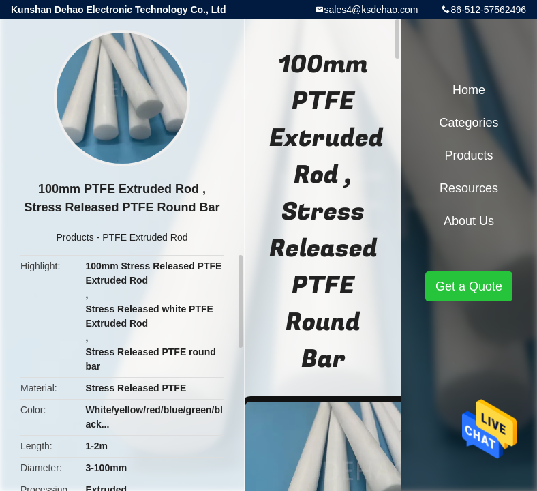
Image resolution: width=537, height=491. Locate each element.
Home (468, 90)
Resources (469, 188)
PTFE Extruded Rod (144, 237)
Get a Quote (468, 286)
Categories (468, 123)
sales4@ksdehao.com (371, 9)
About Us (469, 221)
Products (75, 237)
